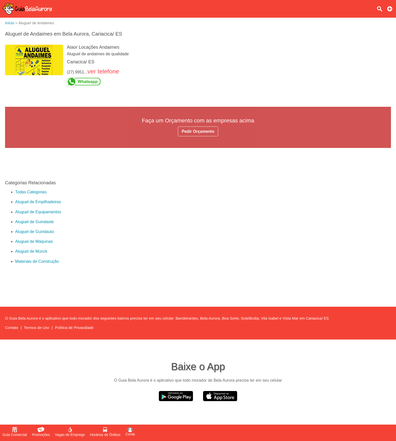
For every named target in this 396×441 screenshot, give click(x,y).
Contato (11, 327)
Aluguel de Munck (31, 251)
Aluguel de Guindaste (34, 222)
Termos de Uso (36, 327)
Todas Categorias (31, 192)
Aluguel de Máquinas (34, 241)
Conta (130, 431)
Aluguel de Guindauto (34, 231)
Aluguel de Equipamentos (38, 212)
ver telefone (103, 71)
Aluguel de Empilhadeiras (38, 202)
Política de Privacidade (74, 327)
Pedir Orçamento (198, 131)
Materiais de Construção (37, 261)
